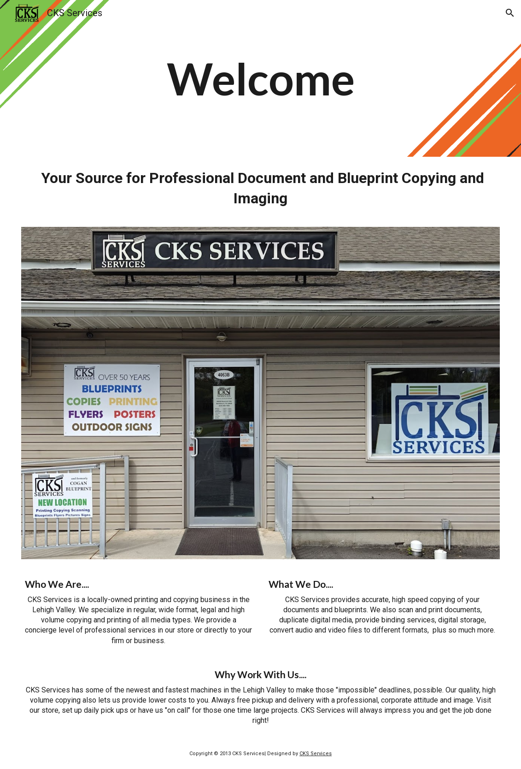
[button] (510, 13)
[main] (260, 78)
